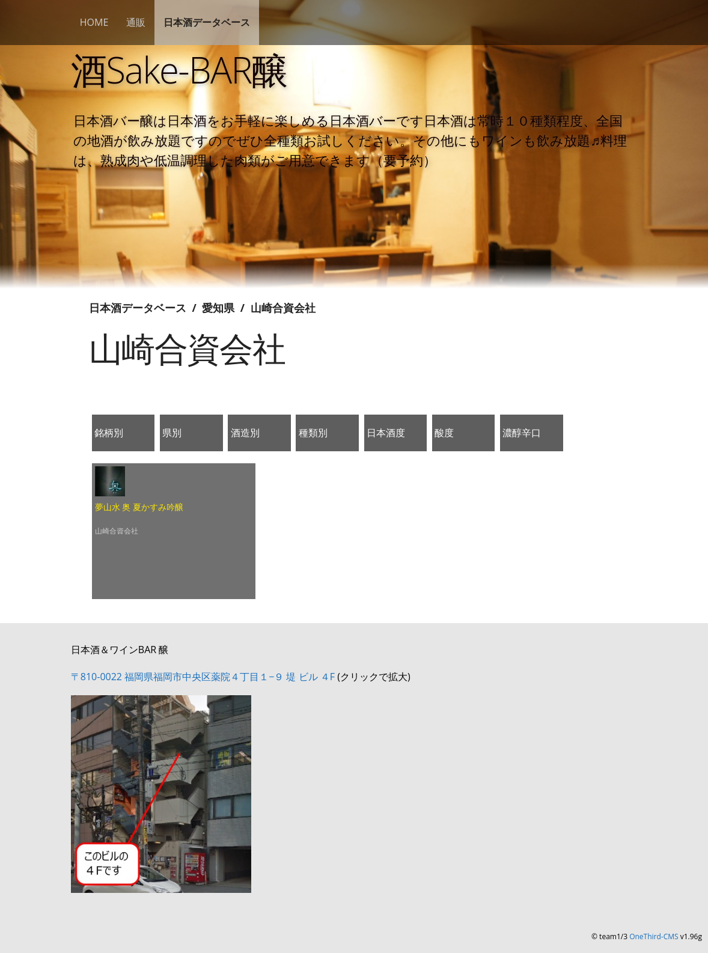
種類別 (313, 432)
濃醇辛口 (521, 432)
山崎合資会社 (283, 307)
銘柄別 (108, 432)
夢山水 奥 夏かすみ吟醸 (139, 507)
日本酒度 (386, 432)
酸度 (444, 432)
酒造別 (245, 432)
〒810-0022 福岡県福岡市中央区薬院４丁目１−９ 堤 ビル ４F (203, 676)
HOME (94, 22)
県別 (172, 432)
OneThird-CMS (653, 936)
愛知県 (218, 307)
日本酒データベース (206, 22)
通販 (135, 22)
